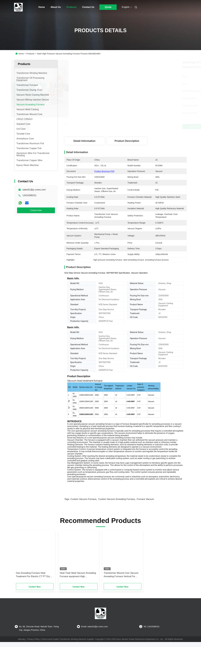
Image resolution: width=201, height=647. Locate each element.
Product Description (126, 141)
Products (71, 7)
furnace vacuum (145, 504)
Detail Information (84, 141)
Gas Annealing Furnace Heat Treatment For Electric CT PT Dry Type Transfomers (33, 580)
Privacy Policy (33, 644)
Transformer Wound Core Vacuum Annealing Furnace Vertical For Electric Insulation (121, 580)
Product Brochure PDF (104, 171)
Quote (108, 7)
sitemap (21, 644)
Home (41, 7)
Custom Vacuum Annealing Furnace (116, 504)
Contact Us (88, 7)
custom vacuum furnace (83, 504)
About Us (56, 7)
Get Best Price (140, 126)
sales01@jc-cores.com (34, 189)
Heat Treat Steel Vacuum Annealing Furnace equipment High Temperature (78, 580)
